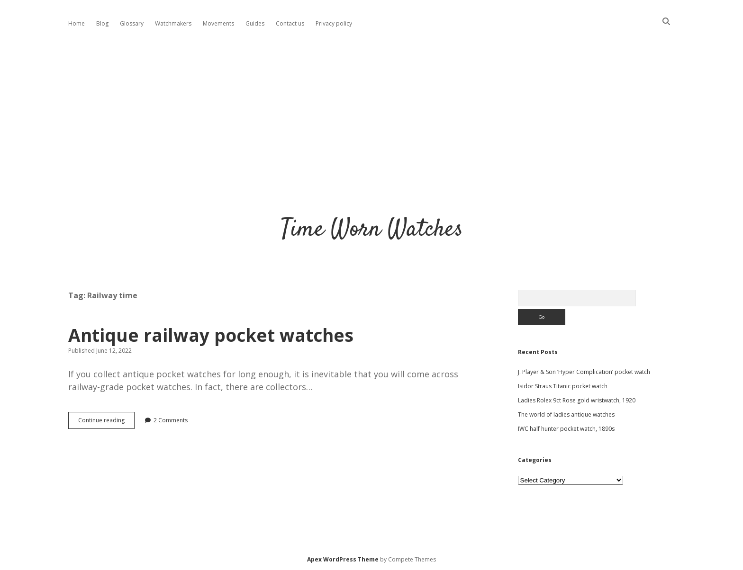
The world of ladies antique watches (566, 414)
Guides (254, 23)
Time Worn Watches (372, 230)
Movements (218, 23)
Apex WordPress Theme (343, 559)
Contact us (290, 23)
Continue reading (106, 422)
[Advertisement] (371, 115)
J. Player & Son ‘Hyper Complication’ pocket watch (584, 372)
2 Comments (171, 420)
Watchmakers (173, 23)
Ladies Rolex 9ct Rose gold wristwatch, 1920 (576, 400)
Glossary (132, 23)
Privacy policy (334, 23)
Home (76, 23)
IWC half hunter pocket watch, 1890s (566, 429)
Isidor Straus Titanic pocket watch (562, 386)
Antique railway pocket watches (210, 335)
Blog (102, 23)
